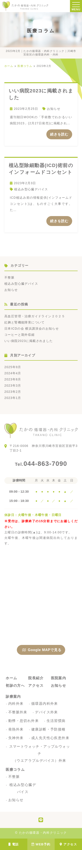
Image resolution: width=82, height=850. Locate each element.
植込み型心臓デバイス (31, 189)
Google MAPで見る (41, 650)
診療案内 (13, 696)
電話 (14, 844)
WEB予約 (40, 844)
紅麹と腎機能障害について (24, 322)
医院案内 (58, 678)
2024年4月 (12, 373)
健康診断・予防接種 (48, 729)
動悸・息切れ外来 (23, 721)
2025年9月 (12, 367)
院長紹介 (36, 678)
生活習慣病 (56, 721)
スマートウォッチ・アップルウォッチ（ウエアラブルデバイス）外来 (39, 753)
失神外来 (16, 738)
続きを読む (59, 134)
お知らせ (54, 108)
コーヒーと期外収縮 (19, 334)
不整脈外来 (17, 712)
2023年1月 (12, 398)
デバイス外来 (46, 712)
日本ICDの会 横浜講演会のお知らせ (31, 328)
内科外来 (16, 703)
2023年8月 (12, 379)
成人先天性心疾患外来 (50, 738)
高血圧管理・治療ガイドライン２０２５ (34, 316)
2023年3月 (12, 385)
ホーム (11, 678)
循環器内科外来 (44, 703)
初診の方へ (15, 685)
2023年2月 (12, 391)
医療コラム (15, 769)
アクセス (68, 844)
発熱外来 (16, 729)
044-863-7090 (41, 463)
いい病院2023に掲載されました (28, 341)
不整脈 (9, 277)
